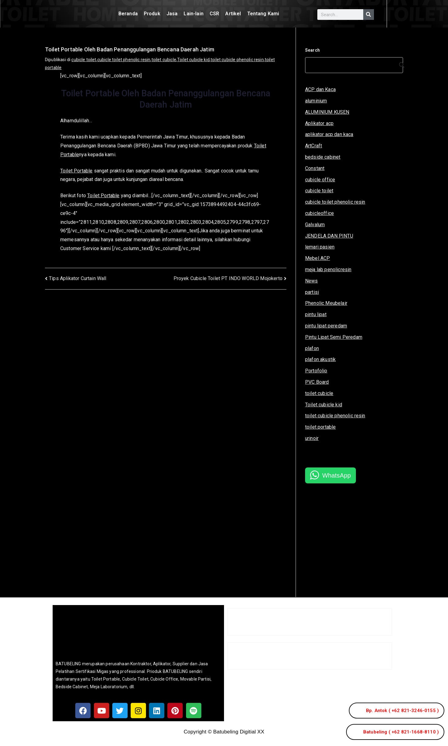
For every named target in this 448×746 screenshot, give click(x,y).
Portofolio (316, 371)
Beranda (128, 14)
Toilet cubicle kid (193, 59)
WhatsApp (336, 475)
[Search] (368, 14)
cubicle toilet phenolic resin (124, 59)
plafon (312, 348)
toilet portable (320, 427)
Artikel (233, 14)
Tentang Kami (263, 14)
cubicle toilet (83, 59)
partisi (312, 292)
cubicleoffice (319, 213)
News (311, 281)
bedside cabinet (322, 157)
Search (312, 50)
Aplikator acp (319, 123)
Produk (152, 14)
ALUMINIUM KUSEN (327, 112)
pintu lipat (316, 314)
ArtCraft (313, 146)
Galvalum (315, 224)
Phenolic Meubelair (326, 303)
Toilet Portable (76, 171)
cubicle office (320, 180)
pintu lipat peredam (326, 326)
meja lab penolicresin (328, 269)
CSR (214, 14)
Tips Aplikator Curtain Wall (77, 278)
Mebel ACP (317, 258)
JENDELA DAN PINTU (329, 236)
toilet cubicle (163, 59)
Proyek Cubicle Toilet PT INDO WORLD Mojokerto (228, 278)
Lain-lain (193, 14)
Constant (314, 168)
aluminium (316, 101)
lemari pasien (319, 247)
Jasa (172, 14)
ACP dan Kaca (320, 89)
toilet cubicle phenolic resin (237, 59)
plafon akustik (320, 359)
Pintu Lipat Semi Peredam (333, 337)
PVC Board (317, 382)
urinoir (312, 438)
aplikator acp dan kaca (329, 134)
